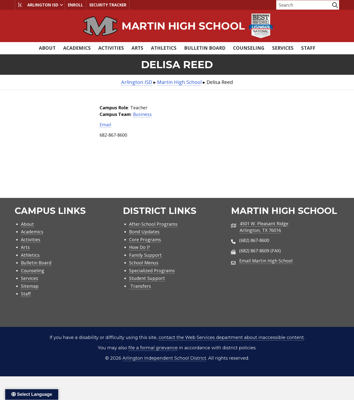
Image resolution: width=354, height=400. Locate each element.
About (47, 48)
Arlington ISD (38, 5)
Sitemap (30, 286)
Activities (111, 48)
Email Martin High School (266, 261)
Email (105, 125)
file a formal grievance (153, 348)
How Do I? (139, 247)
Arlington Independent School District (164, 358)
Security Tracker (107, 5)
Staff (308, 48)
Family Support (145, 255)
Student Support (147, 278)
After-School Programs (153, 224)
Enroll (75, 5)
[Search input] (303, 5)
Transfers (140, 286)
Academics (77, 48)
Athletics (164, 48)
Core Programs (145, 239)
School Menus (143, 263)
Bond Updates (144, 232)
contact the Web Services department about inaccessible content (231, 337)
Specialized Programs (152, 270)
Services (283, 48)
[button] (61, 5)
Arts (137, 48)
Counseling (249, 48)
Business (142, 114)
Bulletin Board (204, 48)
